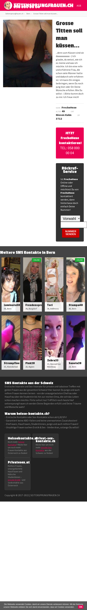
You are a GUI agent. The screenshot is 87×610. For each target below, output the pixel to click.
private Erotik (14, 479)
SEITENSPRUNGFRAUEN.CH (43, 6)
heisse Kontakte (16, 443)
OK (80, 607)
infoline (16, 3)
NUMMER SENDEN (70, 233)
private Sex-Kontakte (44, 449)
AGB (79, 5)
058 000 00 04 (26, 7)
